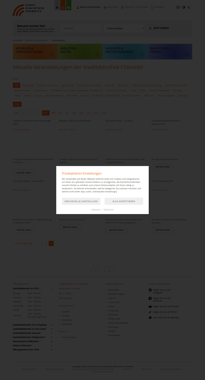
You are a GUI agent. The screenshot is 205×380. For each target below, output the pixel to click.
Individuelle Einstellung (81, 201)
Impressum (95, 209)
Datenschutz (109, 209)
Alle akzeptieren (124, 201)
